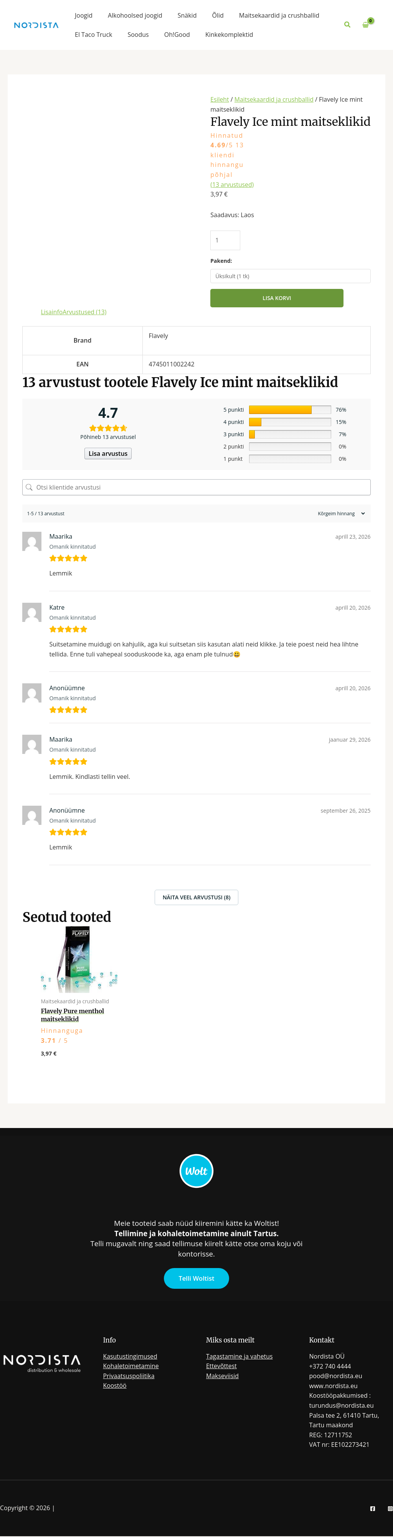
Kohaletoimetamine (131, 1366)
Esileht (219, 99)
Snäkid (187, 15)
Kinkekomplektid (229, 34)
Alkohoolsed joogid (135, 15)
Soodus (138, 34)
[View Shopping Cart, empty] (365, 25)
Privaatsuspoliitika (129, 1376)
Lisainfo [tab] (52, 312)
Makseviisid (222, 1376)
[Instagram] (390, 1509)
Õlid (217, 15)
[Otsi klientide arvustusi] (196, 488)
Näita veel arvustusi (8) (197, 897)
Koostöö (115, 1386)
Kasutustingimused (130, 1357)
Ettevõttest (221, 1366)
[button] (347, 25)
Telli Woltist (196, 1278)
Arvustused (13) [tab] (85, 312)
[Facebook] (372, 1509)
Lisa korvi (277, 298)
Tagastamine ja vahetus (239, 1357)
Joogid (83, 15)
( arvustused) (232, 184)
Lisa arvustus (108, 454)
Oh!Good (177, 34)
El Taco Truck (93, 34)
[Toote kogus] (225, 241)
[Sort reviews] (340, 514)
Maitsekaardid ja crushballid (279, 15)
